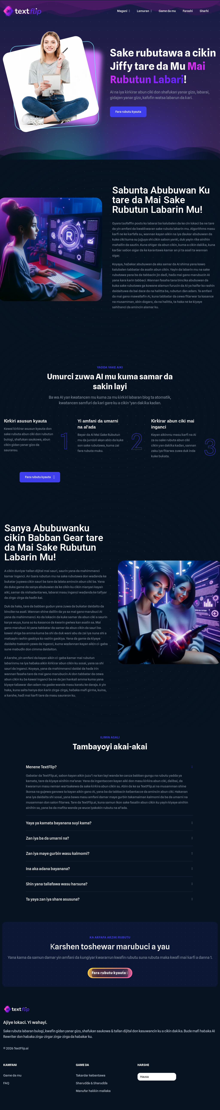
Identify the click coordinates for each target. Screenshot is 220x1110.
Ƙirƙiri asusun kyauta (25, 421)
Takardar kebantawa (90, 1075)
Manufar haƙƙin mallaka (93, 1091)
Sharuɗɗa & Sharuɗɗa (91, 1083)
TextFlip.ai (21, 1048)
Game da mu (12, 1075)
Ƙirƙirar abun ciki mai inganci (172, 424)
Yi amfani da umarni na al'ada (98, 424)
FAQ (6, 1083)
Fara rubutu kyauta (128, 111)
